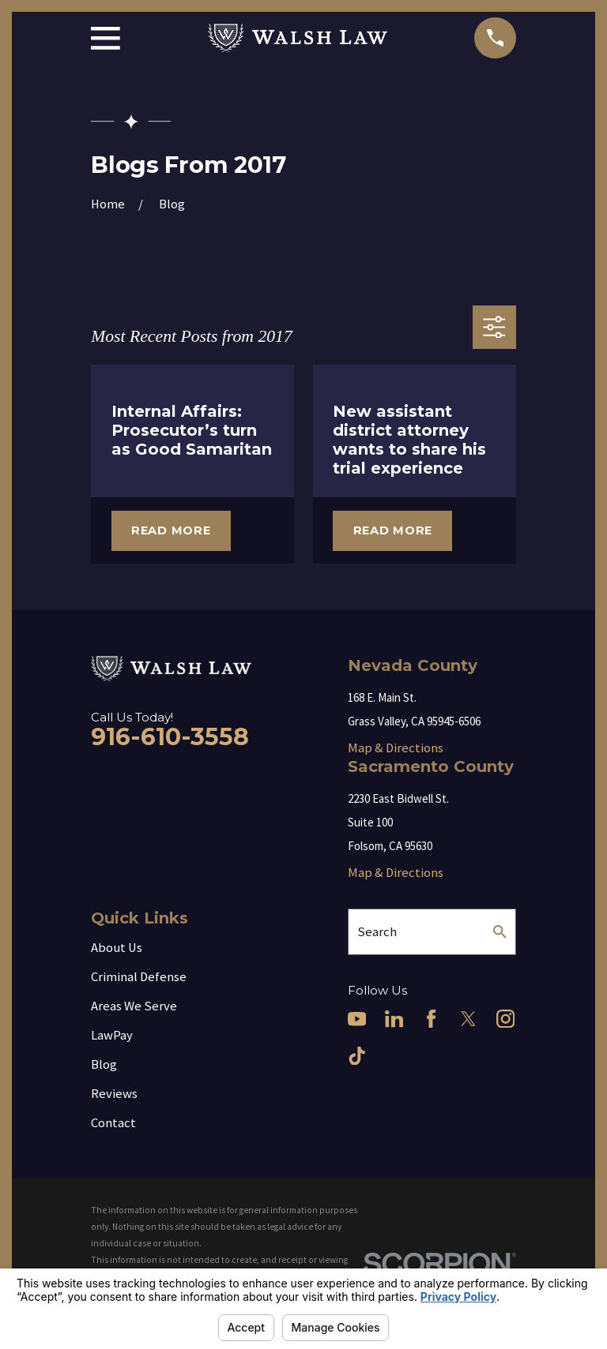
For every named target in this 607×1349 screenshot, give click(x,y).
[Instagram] (505, 1019)
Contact (113, 1123)
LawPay (112, 1035)
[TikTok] (357, 1056)
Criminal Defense (139, 977)
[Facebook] (431, 1019)
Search (377, 932)
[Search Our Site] (500, 932)
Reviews (114, 1093)
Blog (104, 1064)
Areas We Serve (134, 1006)
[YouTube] (357, 1019)
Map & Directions (395, 748)
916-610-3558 (170, 736)
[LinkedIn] (394, 1019)
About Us (116, 947)
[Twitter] (468, 1019)
